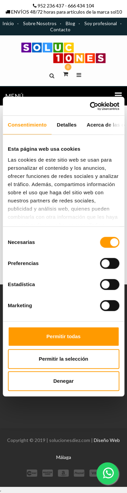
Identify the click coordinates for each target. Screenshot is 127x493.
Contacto (60, 29)
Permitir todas (63, 336)
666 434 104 (81, 6)
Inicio (8, 23)
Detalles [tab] (67, 125)
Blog (70, 23)
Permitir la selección (63, 359)
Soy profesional (100, 23)
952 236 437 (51, 6)
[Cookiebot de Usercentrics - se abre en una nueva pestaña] (90, 106)
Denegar (63, 381)
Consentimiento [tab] (27, 125)
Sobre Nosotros (40, 23)
